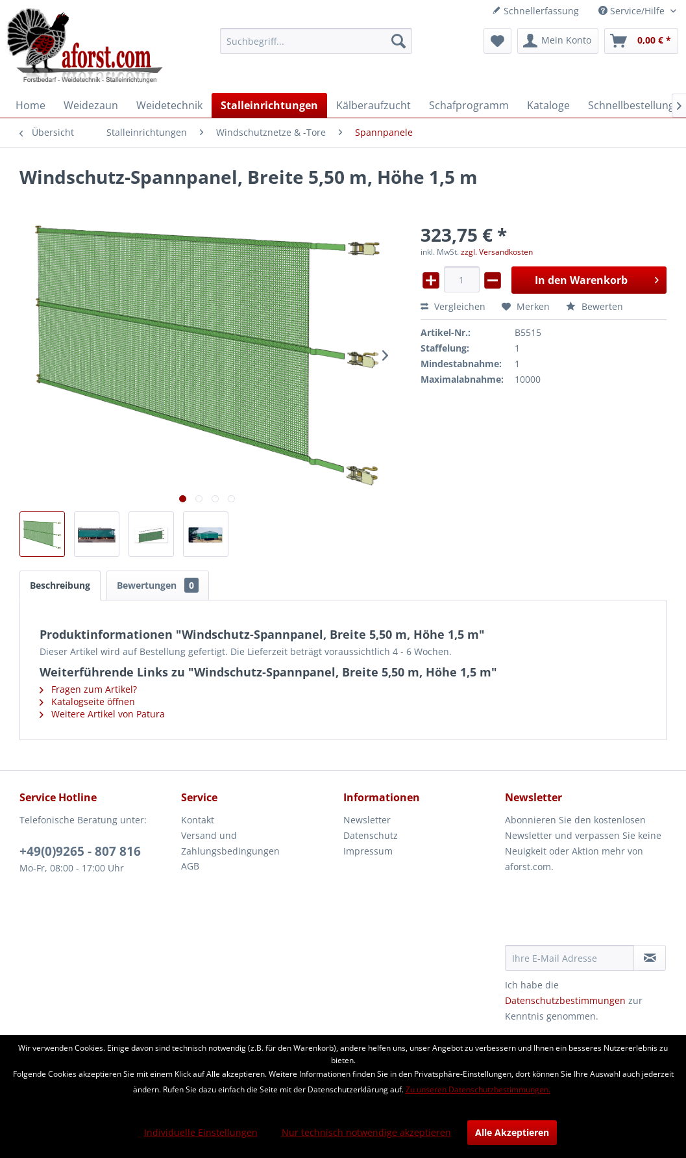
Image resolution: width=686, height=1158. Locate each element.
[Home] (30, 105)
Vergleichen (453, 306)
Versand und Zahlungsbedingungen (230, 843)
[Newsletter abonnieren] (649, 958)
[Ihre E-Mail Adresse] (569, 958)
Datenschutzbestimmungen (565, 1000)
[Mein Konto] (557, 41)
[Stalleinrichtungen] (269, 105)
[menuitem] (316, 41)
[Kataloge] (548, 105)
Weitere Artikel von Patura (102, 714)
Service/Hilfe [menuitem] (632, 11)
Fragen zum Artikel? (88, 689)
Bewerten (594, 306)
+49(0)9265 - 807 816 (80, 851)
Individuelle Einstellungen (201, 1132)
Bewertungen (158, 585)
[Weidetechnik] (169, 105)
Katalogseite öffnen (87, 701)
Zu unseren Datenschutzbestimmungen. (478, 1089)
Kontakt (197, 820)
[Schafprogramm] (469, 105)
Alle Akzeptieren (512, 1132)
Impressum (368, 851)
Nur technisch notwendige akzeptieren (366, 1132)
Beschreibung (60, 585)
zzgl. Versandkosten (497, 251)
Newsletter (367, 820)
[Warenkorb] (641, 41)
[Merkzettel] (497, 41)
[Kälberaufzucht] (373, 105)
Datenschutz (370, 835)
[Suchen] (398, 41)
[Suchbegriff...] (316, 41)
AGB (190, 866)
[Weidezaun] (91, 105)
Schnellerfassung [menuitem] (535, 11)
